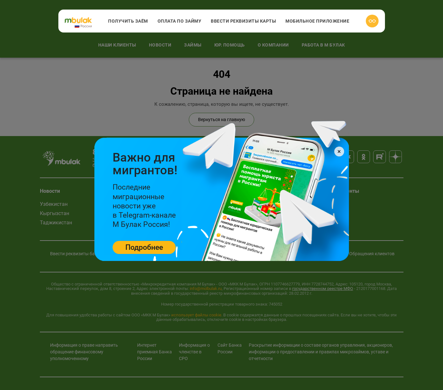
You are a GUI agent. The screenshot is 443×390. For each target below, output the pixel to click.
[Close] (339, 151)
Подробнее (144, 247)
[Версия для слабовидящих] (372, 21)
